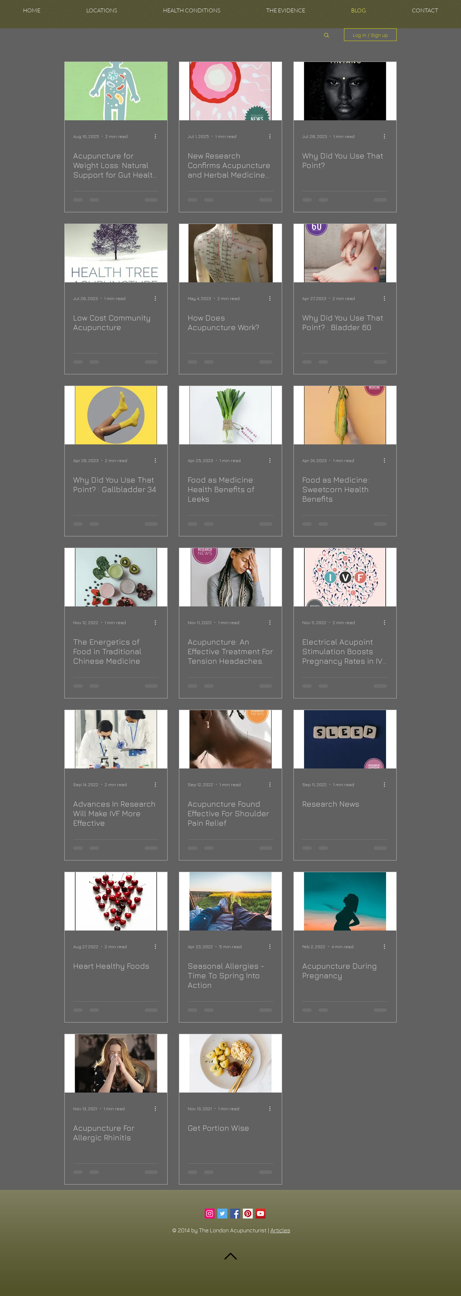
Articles (280, 1230)
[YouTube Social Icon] (260, 1214)
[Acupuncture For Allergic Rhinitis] (116, 1063)
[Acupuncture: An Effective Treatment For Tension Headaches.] (230, 577)
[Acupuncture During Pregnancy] (345, 901)
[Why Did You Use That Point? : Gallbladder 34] (116, 415)
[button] (101, 10)
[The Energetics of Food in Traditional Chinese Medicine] (116, 577)
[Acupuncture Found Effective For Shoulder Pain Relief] (230, 739)
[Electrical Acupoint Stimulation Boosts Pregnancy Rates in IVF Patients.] (345, 577)
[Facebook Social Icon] (235, 1214)
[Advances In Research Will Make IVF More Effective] (116, 739)
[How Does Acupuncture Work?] (230, 253)
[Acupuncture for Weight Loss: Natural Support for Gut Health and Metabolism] (116, 91)
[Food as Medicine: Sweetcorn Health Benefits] (345, 415)
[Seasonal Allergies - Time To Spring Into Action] (230, 901)
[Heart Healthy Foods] (116, 901)
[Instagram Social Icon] (210, 1214)
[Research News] (345, 739)
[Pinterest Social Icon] (248, 1214)
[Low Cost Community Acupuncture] (116, 253)
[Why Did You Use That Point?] (345, 91)
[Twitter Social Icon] (222, 1214)
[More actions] (157, 136)
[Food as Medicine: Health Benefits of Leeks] (230, 415)
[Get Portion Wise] (230, 1063)
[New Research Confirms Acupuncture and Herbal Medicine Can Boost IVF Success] (230, 91)
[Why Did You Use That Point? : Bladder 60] (345, 253)
